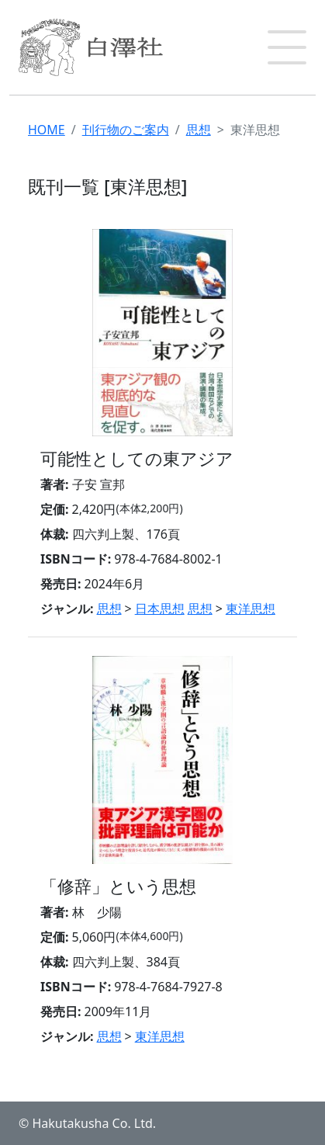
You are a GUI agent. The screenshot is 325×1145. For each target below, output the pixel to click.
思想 (198, 129)
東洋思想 (250, 608)
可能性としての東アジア (136, 458)
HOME (46, 129)
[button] (287, 47)
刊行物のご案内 (125, 129)
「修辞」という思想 (118, 886)
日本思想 (160, 608)
